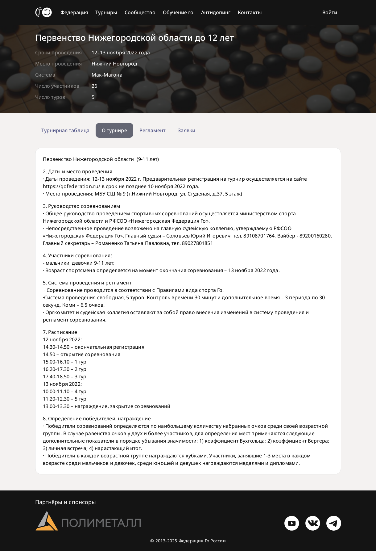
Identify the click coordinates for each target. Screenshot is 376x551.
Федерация (74, 12)
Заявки (186, 130)
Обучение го (178, 12)
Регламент (152, 130)
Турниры (106, 12)
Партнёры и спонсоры (65, 502)
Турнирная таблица (65, 130)
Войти (329, 12)
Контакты (250, 12)
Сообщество (140, 12)
